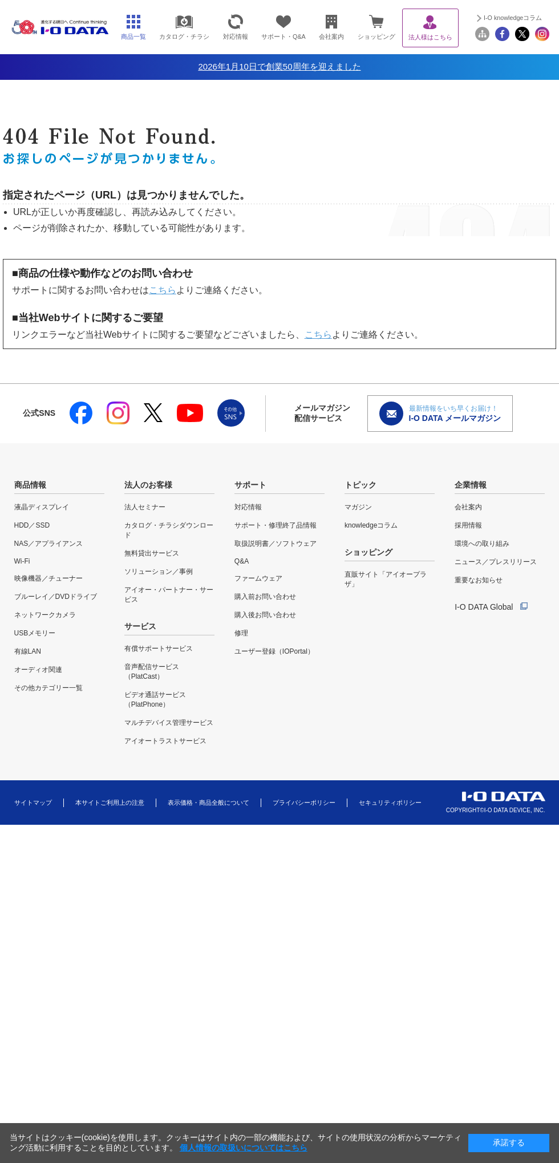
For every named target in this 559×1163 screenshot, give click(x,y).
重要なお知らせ (479, 580)
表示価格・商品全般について (208, 802)
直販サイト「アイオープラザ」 (386, 579)
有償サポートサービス (158, 649)
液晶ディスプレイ (41, 507)
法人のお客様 (148, 484)
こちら (162, 290)
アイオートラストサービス (165, 741)
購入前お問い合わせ (265, 597)
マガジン (358, 507)
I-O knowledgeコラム (513, 17)
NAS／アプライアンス (48, 544)
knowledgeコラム (371, 525)
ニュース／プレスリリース (496, 562)
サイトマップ (33, 802)
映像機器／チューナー (48, 578)
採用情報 (468, 525)
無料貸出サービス (151, 553)
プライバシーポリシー (304, 802)
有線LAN (27, 651)
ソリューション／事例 (158, 572)
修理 (241, 633)
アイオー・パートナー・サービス (168, 594)
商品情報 (30, 484)
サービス (140, 626)
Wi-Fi (22, 561)
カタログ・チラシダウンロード (168, 530)
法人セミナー (144, 507)
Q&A (241, 561)
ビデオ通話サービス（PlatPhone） (155, 699)
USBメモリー (35, 633)
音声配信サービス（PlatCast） (151, 671)
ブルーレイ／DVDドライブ (55, 597)
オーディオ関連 (38, 670)
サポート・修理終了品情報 (275, 525)
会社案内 (468, 507)
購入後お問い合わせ (265, 615)
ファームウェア (258, 578)
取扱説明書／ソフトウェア (275, 544)
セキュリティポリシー (390, 802)
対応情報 (248, 507)
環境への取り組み (482, 544)
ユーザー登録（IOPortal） (274, 651)
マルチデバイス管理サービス (168, 723)
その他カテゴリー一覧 (48, 688)
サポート (250, 484)
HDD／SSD (32, 525)
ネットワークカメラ (45, 615)
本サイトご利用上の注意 (109, 802)
